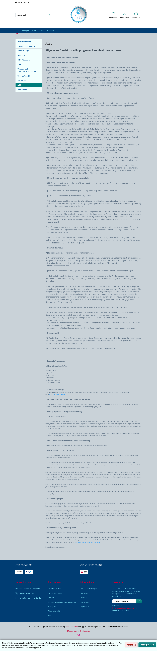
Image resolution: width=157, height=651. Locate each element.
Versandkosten (72, 626)
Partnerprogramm (55, 593)
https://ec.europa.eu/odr (57, 394)
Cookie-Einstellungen (26, 46)
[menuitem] (41, 15)
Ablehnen (131, 644)
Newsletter (84, 593)
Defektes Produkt (54, 589)
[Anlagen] (25, 30)
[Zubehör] (50, 30)
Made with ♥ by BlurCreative (78, 631)
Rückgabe (52, 606)
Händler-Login (23, 51)
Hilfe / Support (24, 60)
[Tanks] (41, 30)
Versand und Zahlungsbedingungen (27, 70)
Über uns (21, 55)
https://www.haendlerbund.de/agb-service (88, 542)
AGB (19, 85)
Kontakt (21, 64)
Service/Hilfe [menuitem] (21, 2)
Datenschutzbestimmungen (123, 608)
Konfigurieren (147, 644)
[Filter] (34, 30)
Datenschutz (23, 80)
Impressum (22, 89)
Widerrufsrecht (24, 76)
